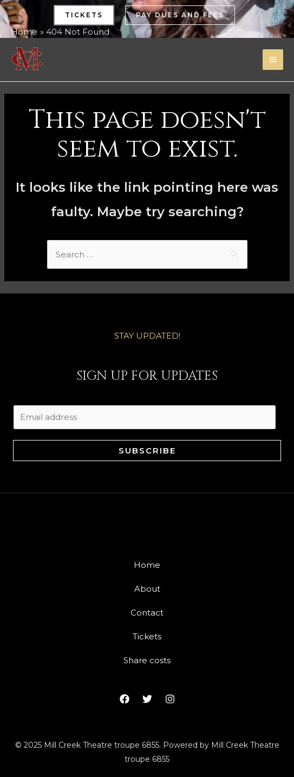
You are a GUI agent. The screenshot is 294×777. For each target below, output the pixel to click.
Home (147, 565)
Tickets (147, 636)
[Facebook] (124, 699)
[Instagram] (170, 699)
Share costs (147, 660)
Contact (147, 612)
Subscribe (147, 450)
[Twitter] (147, 699)
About (147, 589)
